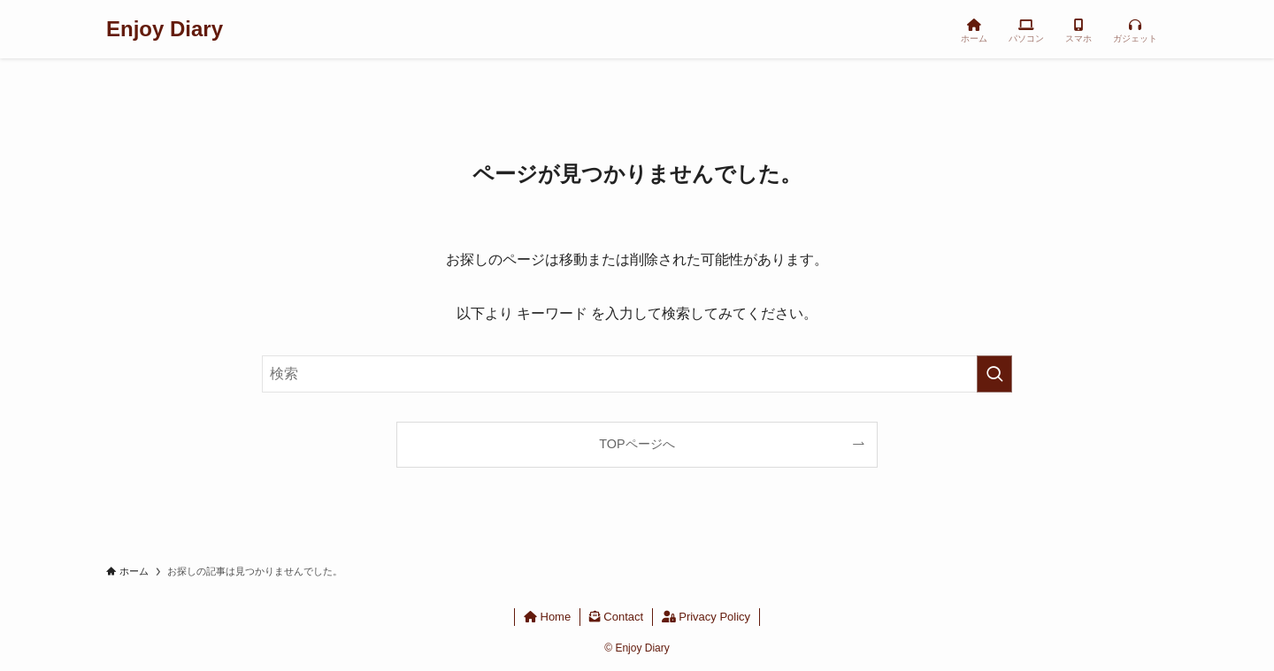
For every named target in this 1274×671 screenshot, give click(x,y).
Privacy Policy (706, 616)
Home (547, 616)
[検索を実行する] (994, 374)
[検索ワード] (637, 374)
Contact (616, 616)
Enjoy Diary (164, 29)
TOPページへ (636, 444)
